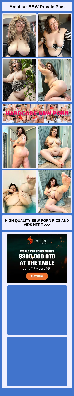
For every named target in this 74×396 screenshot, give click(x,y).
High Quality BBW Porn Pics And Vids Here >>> (37, 223)
